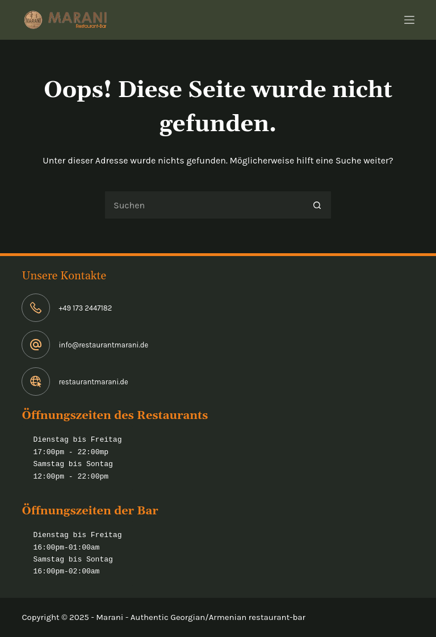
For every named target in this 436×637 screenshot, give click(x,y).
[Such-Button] (317, 205)
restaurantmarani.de (93, 382)
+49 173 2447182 (85, 308)
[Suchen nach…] (203, 205)
